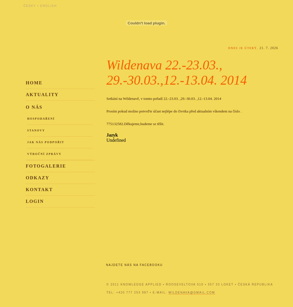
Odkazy (37, 177)
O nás (34, 107)
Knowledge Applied (75, 21)
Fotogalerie (46, 166)
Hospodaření (41, 118)
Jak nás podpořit (45, 142)
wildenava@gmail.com (192, 292)
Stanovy (36, 130)
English (48, 5)
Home (34, 82)
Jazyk (112, 135)
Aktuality (42, 94)
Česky (29, 5)
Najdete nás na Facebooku (134, 265)
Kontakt (39, 189)
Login (35, 201)
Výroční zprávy (44, 154)
